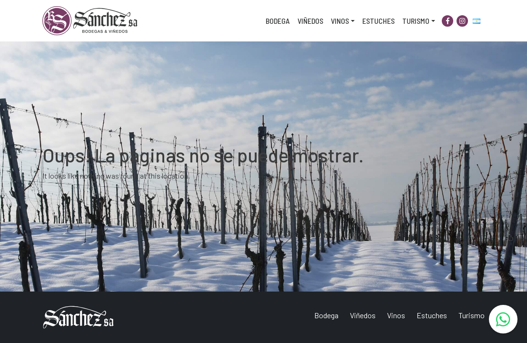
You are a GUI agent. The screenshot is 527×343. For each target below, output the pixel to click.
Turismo (415, 20)
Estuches (378, 20)
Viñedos (310, 20)
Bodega (278, 20)
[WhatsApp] (503, 319)
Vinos (340, 20)
